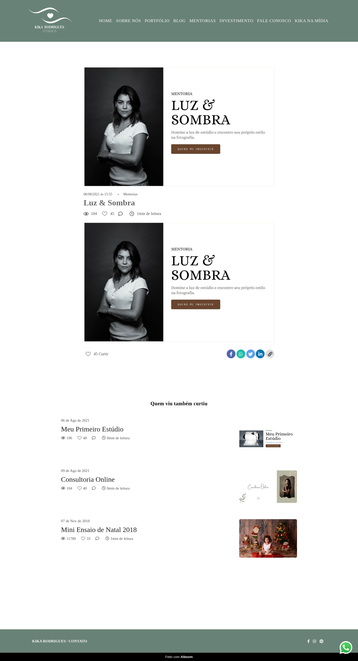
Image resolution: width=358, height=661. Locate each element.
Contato (78, 641)
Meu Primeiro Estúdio (92, 429)
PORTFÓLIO (157, 20)
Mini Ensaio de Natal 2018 (99, 530)
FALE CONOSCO (274, 20)
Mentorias (130, 194)
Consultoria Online (88, 479)
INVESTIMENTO (237, 20)
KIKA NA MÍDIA (311, 20)
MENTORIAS (202, 20)
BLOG (179, 20)
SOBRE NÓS (128, 20)
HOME (105, 20)
